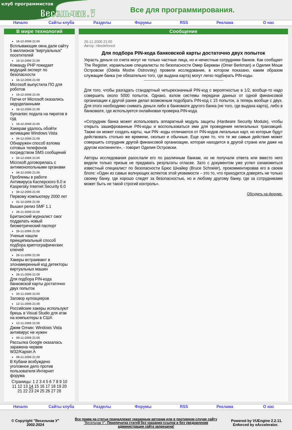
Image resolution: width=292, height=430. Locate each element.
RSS (184, 22)
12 (20, 386)
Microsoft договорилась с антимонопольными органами (37, 165)
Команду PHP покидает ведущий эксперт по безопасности (31, 70)
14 (31, 386)
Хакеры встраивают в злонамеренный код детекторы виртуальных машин (39, 264)
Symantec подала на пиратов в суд (38, 116)
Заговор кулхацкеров (29, 298)
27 (53, 391)
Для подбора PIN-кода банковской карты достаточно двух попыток (37, 284)
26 (47, 391)
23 (31, 391)
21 (20, 391)
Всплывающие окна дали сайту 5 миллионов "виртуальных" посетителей (39, 51)
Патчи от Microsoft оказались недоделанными (37, 101)
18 (53, 386)
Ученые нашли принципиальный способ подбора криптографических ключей (36, 242)
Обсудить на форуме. (265, 194)
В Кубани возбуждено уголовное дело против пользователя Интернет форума (32, 368)
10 (65, 381)
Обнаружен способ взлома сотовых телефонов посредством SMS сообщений (38, 148)
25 (42, 391)
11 (14, 386)
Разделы (102, 22)
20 (64, 386)
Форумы (143, 22)
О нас (268, 22)
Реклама (225, 22)
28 (59, 391)
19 (59, 386)
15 (36, 386)
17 (47, 386)
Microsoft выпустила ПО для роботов (36, 87)
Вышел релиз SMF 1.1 (30, 206)
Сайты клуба (61, 22)
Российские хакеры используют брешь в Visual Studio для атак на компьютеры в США (39, 313)
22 (25, 391)
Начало (20, 22)
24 (36, 391)
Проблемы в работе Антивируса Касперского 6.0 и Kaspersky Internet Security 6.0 (38, 182)
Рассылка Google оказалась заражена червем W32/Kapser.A (36, 347)
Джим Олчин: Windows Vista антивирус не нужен (36, 330)
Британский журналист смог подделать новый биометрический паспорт (36, 221)
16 (42, 386)
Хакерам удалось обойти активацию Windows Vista (33, 131)
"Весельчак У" (94, 423)
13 (25, 386)
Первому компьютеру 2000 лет (38, 196)
